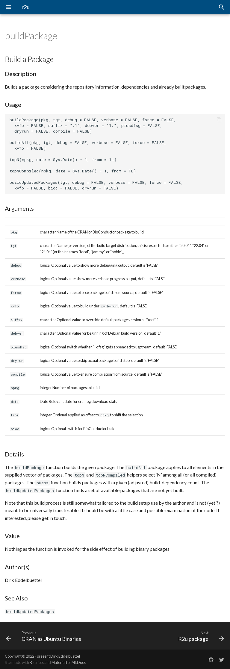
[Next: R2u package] (200, 635)
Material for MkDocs (69, 662)
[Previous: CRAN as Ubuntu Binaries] (44, 635)
